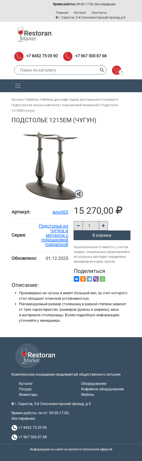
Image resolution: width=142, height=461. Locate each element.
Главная (62, 12)
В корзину (102, 235)
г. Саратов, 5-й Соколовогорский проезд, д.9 (90, 17)
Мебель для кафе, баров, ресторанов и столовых (79, 99)
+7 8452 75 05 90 (42, 55)
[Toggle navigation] (18, 85)
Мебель (33, 99)
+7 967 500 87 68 (90, 55)
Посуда (25, 389)
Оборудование (93, 383)
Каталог (80, 12)
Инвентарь (28, 394)
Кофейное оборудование (102, 389)
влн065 (60, 212)
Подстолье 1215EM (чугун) (54, 120)
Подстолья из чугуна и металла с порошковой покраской (55, 105)
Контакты (99, 12)
